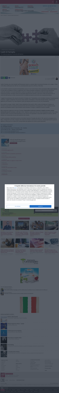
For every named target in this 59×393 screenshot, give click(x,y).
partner (15, 187)
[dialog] (29, 196)
